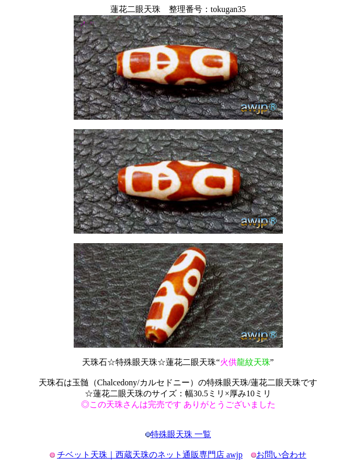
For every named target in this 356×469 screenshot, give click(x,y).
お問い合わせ (281, 454)
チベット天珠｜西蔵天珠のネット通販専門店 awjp (150, 454)
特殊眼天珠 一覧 (181, 434)
